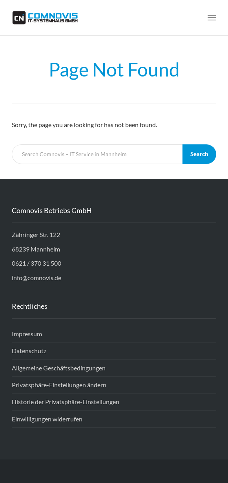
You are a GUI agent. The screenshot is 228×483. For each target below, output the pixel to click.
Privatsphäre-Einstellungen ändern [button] (59, 384)
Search (199, 153)
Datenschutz (29, 350)
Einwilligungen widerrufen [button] (47, 419)
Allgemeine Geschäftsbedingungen (59, 368)
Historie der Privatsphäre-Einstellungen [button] (65, 401)
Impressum (27, 333)
